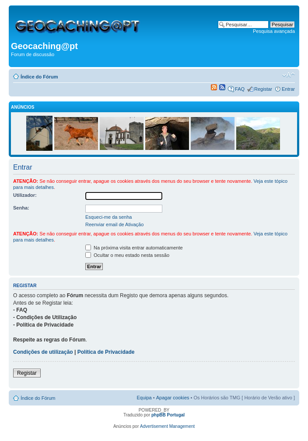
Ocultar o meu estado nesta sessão (127, 255)
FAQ (240, 89)
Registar (263, 89)
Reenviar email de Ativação (114, 224)
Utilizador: (25, 195)
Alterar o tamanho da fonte (288, 75)
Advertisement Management (167, 426)
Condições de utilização (43, 352)
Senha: (21, 207)
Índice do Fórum (39, 76)
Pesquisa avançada (274, 31)
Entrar (288, 89)
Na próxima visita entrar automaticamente (134, 247)
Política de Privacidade (106, 352)
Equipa (143, 397)
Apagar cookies (172, 397)
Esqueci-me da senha (108, 217)
